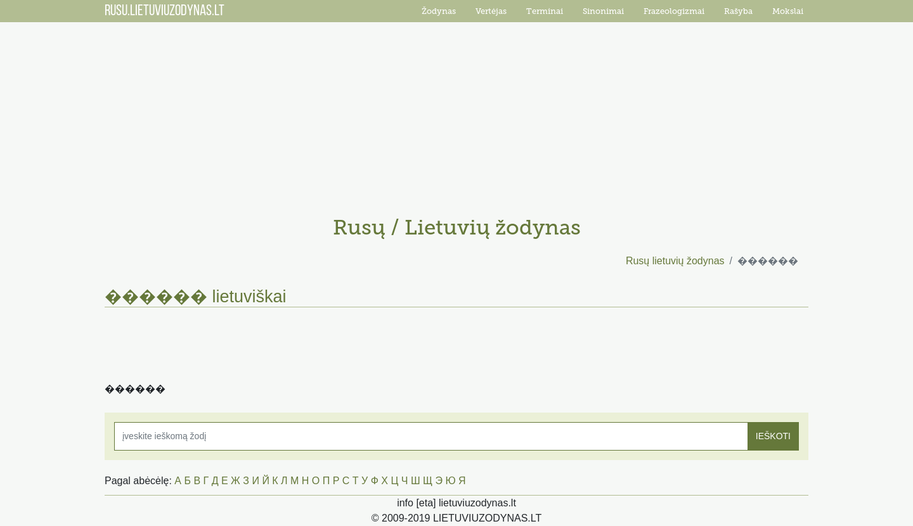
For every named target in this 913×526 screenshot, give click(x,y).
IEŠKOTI (773, 436)
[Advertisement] (456, 114)
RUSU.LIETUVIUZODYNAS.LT (164, 11)
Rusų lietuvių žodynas (675, 260)
